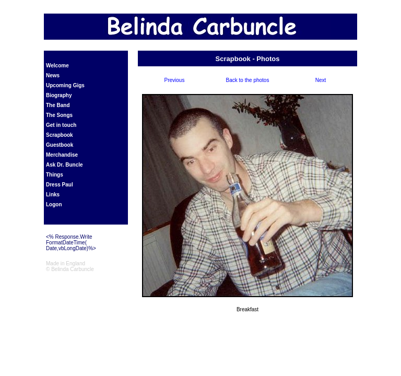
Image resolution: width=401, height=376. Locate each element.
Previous (174, 80)
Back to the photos (247, 80)
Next (320, 80)
